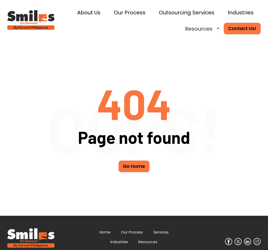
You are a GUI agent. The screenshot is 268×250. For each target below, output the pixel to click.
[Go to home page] (30, 20)
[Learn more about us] (89, 12)
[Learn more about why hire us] (199, 28)
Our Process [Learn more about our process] (132, 232)
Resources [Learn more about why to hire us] (147, 242)
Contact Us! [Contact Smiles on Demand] (242, 28)
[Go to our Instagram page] (257, 241)
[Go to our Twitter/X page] (238, 241)
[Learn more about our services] (187, 12)
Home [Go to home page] (104, 232)
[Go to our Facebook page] (228, 241)
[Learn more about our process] (130, 12)
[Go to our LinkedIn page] (247, 241)
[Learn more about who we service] (241, 12)
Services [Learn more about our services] (161, 232)
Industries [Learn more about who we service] (119, 242)
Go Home (134, 166)
